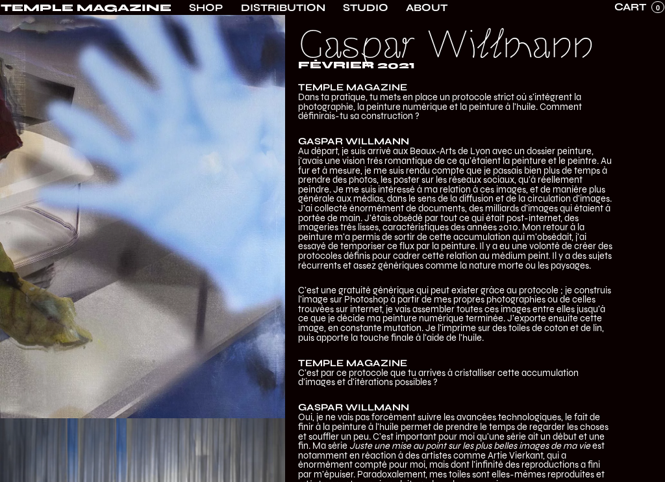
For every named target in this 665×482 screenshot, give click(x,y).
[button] (639, 7)
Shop (206, 8)
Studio (365, 8)
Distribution (283, 8)
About (426, 8)
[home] (86, 8)
